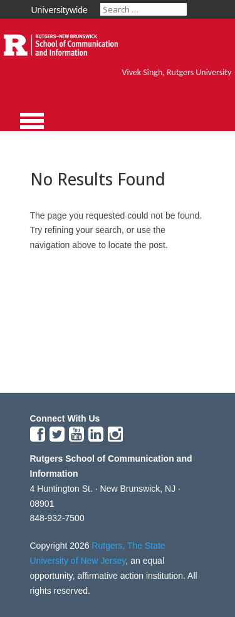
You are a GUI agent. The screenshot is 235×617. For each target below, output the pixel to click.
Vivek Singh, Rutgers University (177, 72)
